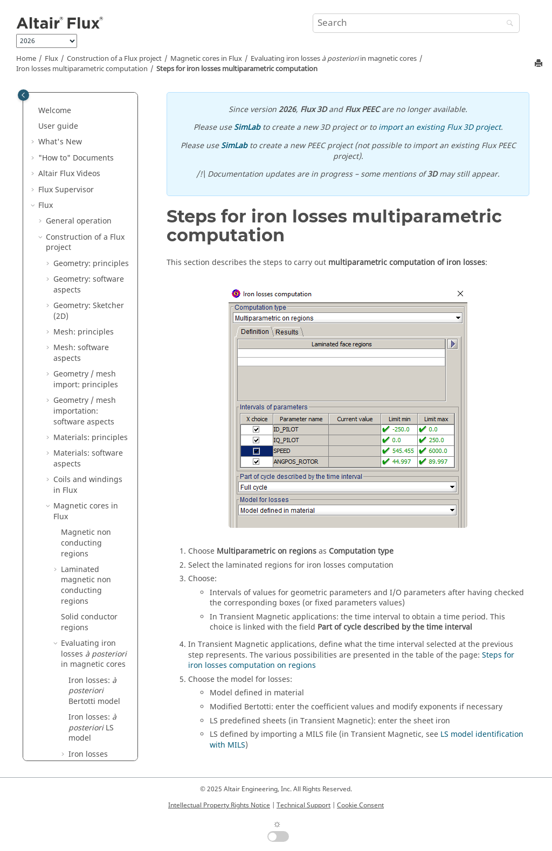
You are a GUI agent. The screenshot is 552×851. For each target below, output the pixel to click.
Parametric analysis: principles (89, 602)
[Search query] (416, 23)
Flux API (60, 734)
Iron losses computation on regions (97, 174)
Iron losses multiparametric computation (82, 69)
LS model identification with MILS (92, 380)
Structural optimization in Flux (89, 449)
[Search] (507, 23)
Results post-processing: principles (76, 533)
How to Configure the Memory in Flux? (84, 755)
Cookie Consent (360, 805)
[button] (64, 127)
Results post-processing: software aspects (91, 570)
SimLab (247, 127)
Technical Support (303, 805)
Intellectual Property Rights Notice (219, 805)
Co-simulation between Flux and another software (87, 675)
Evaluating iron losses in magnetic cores (334, 59)
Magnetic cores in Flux (206, 59)
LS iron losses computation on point (97, 343)
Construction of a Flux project (114, 59)
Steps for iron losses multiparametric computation (237, 69)
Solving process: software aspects (83, 502)
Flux (51, 59)
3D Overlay (65, 717)
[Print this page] (539, 64)
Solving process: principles (82, 475)
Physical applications (83, 623)
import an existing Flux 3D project (439, 127)
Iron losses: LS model (92, 137)
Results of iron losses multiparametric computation (103, 301)
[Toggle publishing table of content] (23, 95)
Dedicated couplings (83, 702)
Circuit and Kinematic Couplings (85, 644)
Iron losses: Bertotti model (94, 101)
